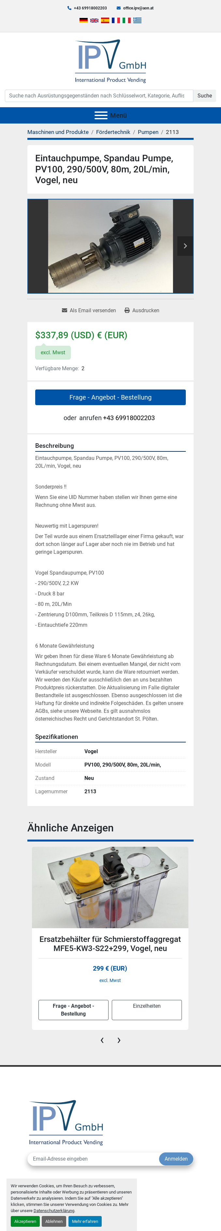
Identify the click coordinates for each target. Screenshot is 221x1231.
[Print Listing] (142, 310)
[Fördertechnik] (113, 132)
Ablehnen (54, 1221)
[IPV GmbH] (66, 1122)
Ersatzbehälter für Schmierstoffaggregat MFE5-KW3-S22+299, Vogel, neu (110, 944)
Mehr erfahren (85, 1221)
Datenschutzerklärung (54, 1210)
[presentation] (102, 1039)
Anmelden (176, 1159)
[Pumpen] (148, 132)
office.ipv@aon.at (138, 8)
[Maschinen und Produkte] (58, 132)
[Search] (99, 96)
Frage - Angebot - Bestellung (110, 397)
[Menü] (101, 115)
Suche (205, 96)
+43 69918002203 (90, 8)
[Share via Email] (89, 310)
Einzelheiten (147, 1006)
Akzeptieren (25, 1221)
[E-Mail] (93, 1158)
